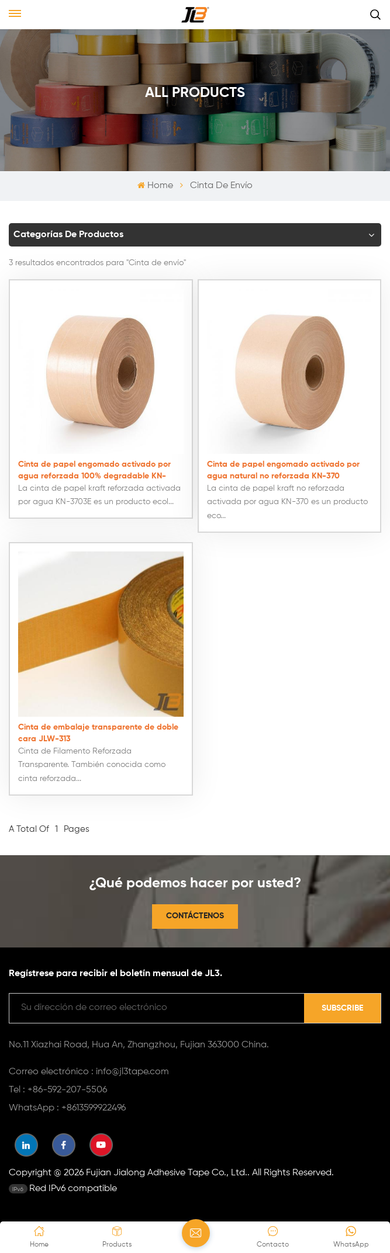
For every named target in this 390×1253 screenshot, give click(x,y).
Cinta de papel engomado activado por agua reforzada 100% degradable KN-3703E (94, 470)
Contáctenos (195, 915)
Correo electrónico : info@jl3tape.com (89, 1070)
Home (154, 185)
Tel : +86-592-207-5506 (58, 1089)
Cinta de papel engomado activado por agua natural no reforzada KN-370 (283, 469)
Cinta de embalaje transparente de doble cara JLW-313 (98, 732)
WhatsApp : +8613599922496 (67, 1107)
